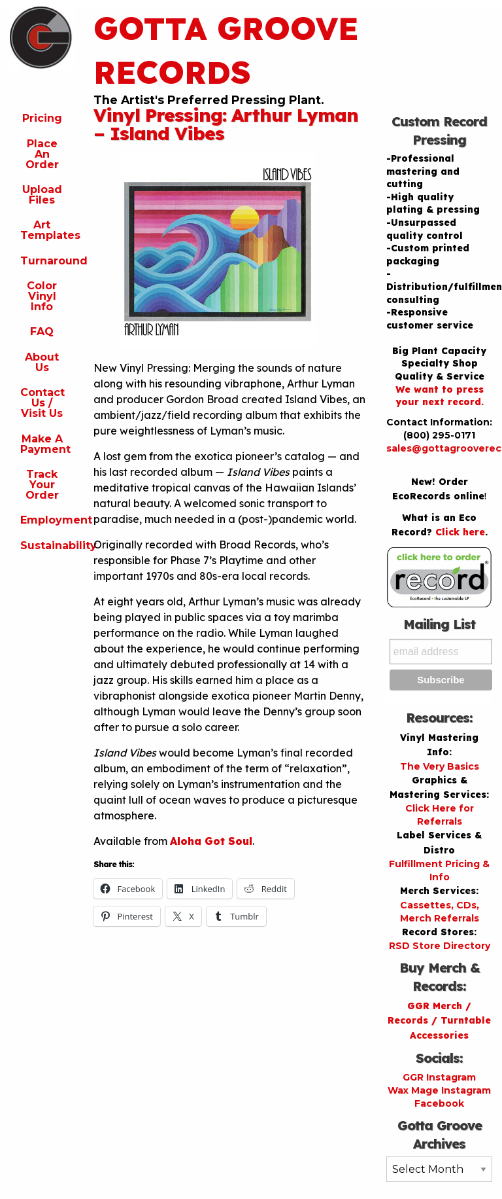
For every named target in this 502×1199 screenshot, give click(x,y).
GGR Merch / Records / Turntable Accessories (439, 1020)
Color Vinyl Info (42, 296)
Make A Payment (45, 444)
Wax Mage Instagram (439, 1090)
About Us (42, 362)
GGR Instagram (439, 1077)
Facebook (439, 1103)
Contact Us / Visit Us (42, 403)
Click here (460, 532)
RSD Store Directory (439, 946)
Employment (47, 520)
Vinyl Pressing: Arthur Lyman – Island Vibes (225, 124)
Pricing (42, 118)
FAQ (42, 331)
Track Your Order (42, 484)
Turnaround (47, 261)
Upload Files (42, 194)
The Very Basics (439, 766)
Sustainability (47, 545)
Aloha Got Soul (211, 841)
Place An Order (42, 154)
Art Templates (47, 230)
